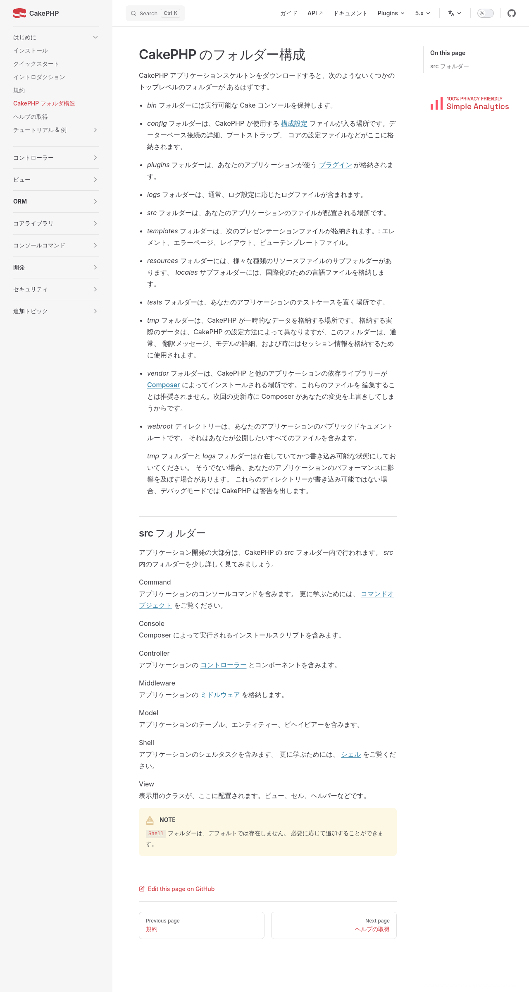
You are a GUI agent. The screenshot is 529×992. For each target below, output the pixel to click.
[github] (511, 13)
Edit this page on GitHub (176, 888)
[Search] (155, 13)
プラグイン (335, 165)
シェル (351, 754)
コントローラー (223, 665)
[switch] (485, 13)
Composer (163, 385)
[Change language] (455, 13)
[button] (56, 37)
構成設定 (294, 123)
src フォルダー (449, 65)
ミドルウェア (220, 694)
